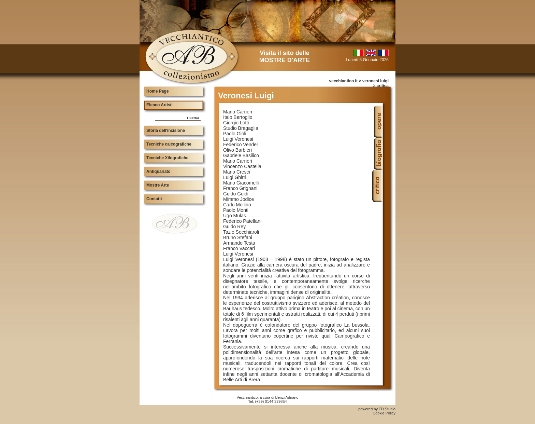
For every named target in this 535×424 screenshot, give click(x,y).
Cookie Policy (384, 413)
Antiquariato (158, 171)
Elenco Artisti (159, 104)
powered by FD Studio (376, 409)
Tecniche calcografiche (168, 144)
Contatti (154, 198)
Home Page (157, 91)
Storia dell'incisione (165, 130)
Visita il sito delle (284, 57)
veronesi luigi (375, 81)
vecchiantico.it (343, 81)
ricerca (193, 117)
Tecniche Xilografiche (167, 157)
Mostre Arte (157, 185)
